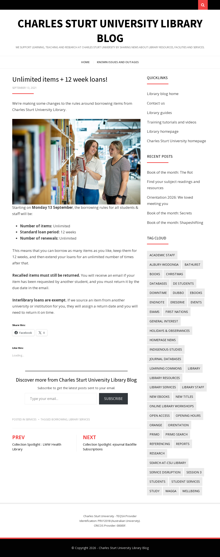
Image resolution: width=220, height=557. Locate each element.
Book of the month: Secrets (169, 213)
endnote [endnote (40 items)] (157, 302)
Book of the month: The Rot (170, 172)
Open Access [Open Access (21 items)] (160, 415)
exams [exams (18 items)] (154, 312)
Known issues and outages (118, 62)
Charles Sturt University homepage (176, 140)
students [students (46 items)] (157, 481)
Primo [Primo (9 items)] (154, 434)
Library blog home (163, 93)
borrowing (59, 419)
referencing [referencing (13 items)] (160, 444)
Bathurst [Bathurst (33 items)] (192, 264)
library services (79, 419)
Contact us (156, 103)
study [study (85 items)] (154, 491)
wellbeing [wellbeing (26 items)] (191, 491)
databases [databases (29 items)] (158, 283)
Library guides (159, 112)
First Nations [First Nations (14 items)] (176, 312)
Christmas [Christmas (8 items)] (174, 274)
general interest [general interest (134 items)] (164, 321)
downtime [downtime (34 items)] (158, 293)
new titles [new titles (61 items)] (184, 397)
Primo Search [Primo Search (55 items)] (176, 434)
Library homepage (163, 131)
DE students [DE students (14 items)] (183, 283)
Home (85, 62)
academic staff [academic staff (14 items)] (162, 255)
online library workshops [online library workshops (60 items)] (172, 406)
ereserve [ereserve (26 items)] (177, 302)
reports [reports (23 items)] (182, 444)
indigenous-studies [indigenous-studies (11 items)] (166, 349)
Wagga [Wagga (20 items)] (170, 491)
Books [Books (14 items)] (155, 274)
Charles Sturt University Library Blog (124, 548)
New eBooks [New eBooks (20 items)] (160, 397)
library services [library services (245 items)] (163, 387)
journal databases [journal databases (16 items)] (165, 359)
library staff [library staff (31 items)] (193, 387)
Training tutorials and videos (171, 122)
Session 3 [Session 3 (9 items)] (194, 472)
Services (31, 419)
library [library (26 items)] (194, 368)
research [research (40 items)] (157, 453)
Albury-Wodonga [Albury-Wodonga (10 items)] (164, 264)
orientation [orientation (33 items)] (178, 425)
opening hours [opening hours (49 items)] (188, 415)
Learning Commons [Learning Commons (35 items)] (166, 368)
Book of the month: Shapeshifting (175, 222)
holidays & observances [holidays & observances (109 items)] (170, 331)
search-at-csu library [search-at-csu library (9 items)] (168, 463)
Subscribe (113, 398)
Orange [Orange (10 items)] (156, 425)
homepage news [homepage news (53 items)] (163, 340)
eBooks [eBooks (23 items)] (196, 293)
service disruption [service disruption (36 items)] (165, 472)
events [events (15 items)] (196, 302)
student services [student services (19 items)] (185, 481)
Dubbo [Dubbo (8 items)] (178, 293)
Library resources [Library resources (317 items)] (165, 378)
